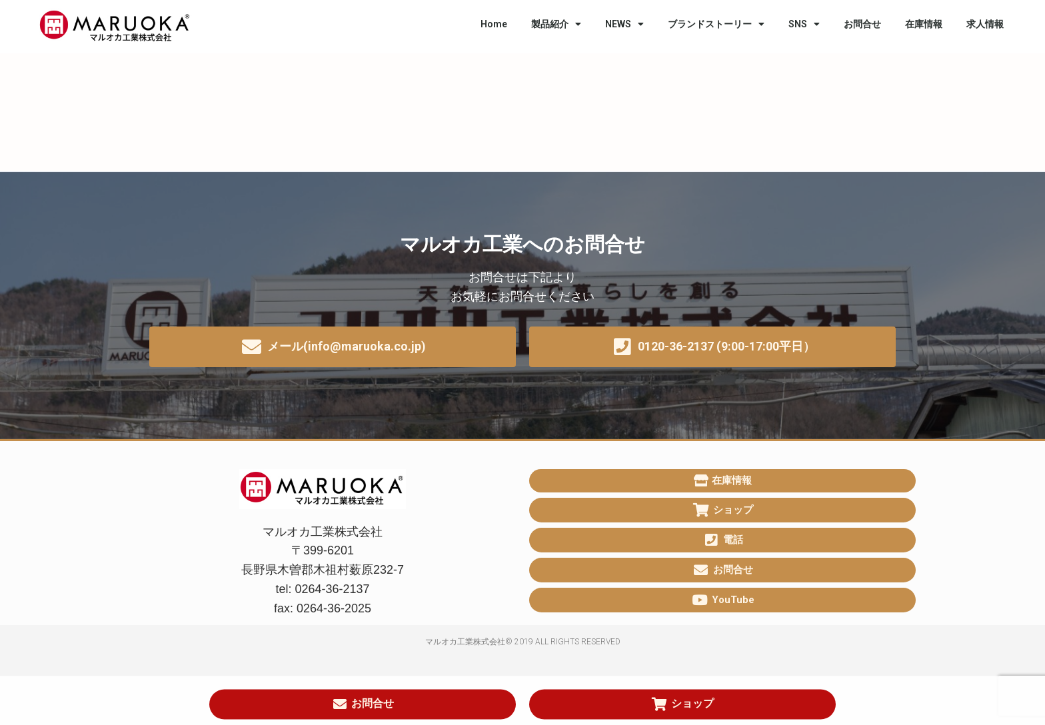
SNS (804, 24)
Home (494, 24)
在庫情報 (923, 24)
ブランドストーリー (716, 24)
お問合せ (862, 24)
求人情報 (985, 24)
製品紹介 (556, 24)
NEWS (624, 24)
